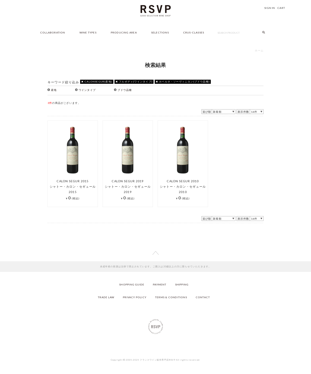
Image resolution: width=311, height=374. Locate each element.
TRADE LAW (106, 297)
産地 (54, 90)
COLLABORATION (52, 32)
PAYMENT (159, 284)
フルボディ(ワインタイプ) (134, 81)
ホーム (259, 50)
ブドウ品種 (124, 90)
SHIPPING (182, 284)
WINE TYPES (88, 32)
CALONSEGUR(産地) (96, 81)
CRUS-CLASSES (193, 32)
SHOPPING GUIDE (131, 284)
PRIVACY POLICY (134, 297)
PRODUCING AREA (124, 32)
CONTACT (203, 297)
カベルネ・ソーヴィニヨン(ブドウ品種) (183, 81)
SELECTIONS (160, 32)
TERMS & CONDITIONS (171, 297)
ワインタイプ (87, 90)
